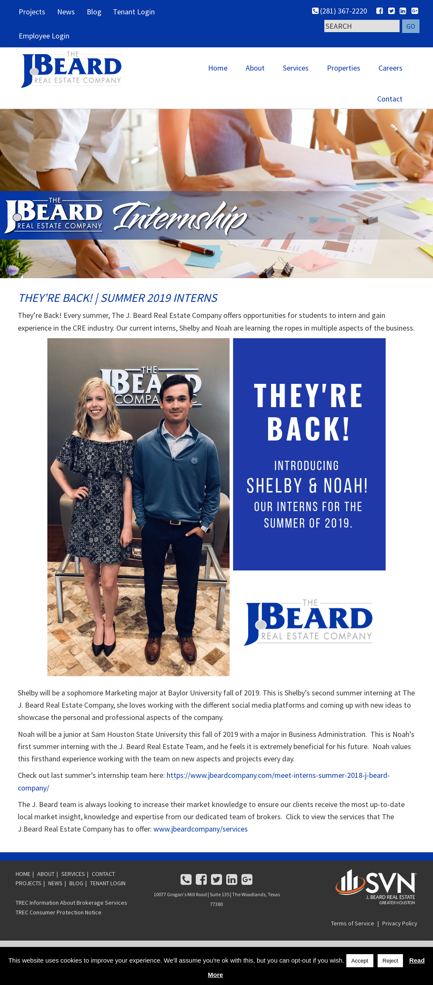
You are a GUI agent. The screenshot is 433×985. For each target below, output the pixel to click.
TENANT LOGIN (108, 896)
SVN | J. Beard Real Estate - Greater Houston (81, 74)
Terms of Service (352, 936)
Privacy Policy (399, 936)
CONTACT (103, 886)
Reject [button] (390, 961)
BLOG (76, 896)
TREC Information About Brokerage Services (71, 915)
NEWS (55, 896)
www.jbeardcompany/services (200, 842)
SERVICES (73, 886)
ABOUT (46, 886)
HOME (23, 886)
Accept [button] (359, 961)
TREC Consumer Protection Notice (58, 925)
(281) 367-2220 (340, 11)
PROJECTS (28, 896)
